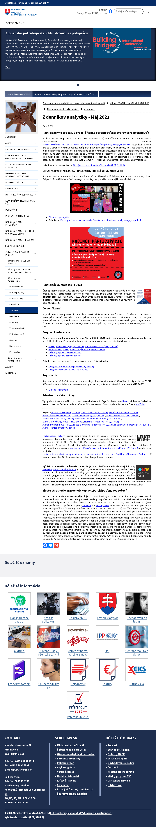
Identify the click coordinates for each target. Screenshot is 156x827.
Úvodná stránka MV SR (18, 94)
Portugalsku (102, 505)
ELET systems (58, 813)
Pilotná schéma (16, 286)
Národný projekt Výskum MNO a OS (19, 262)
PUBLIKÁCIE (11, 209)
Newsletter (14, 316)
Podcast (112, 745)
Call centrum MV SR (119, 780)
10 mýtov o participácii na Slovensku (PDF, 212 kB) (99, 165)
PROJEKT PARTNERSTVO (17, 215)
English (103, 9)
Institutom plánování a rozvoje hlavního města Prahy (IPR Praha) (103, 448)
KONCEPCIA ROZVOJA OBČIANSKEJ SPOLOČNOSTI (19, 157)
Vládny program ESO (119, 776)
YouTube (140, 404)
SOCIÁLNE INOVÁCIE (15, 245)
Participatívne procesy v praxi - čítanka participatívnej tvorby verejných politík (100, 220)
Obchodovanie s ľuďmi (121, 763)
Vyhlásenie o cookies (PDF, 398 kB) (24, 817)
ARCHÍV (9, 366)
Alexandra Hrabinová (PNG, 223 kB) (61, 424)
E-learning (13, 322)
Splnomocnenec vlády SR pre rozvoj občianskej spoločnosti (65, 94)
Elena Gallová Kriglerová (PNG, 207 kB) (63, 421)
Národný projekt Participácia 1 (15, 279)
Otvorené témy (16, 298)
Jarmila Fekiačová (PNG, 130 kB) (133, 424)
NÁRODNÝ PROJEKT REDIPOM (19, 239)
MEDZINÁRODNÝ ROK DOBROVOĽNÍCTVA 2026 (17, 175)
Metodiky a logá (16, 334)
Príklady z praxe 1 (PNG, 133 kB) (65, 352)
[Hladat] (147, 11)
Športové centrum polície (72, 794)
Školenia (13, 340)
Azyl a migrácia (66, 767)
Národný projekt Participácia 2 (15, 359)
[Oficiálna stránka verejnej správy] (37, 3)
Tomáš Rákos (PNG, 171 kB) (123, 412)
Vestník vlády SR (117, 758)
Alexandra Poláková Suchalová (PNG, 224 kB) (98, 418)
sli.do (124, 401)
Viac (7, 66)
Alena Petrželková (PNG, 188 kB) (59, 427)
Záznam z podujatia (59, 217)
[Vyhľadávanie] (129, 11)
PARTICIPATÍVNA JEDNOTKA (19, 194)
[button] (16, 22)
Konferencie (15, 346)
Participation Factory (54, 435)
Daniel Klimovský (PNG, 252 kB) (89, 415)
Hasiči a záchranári (68, 776)
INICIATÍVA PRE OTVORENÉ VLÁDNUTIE (18, 166)
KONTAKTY (10, 373)
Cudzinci (113, 767)
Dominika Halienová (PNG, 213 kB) (98, 424)
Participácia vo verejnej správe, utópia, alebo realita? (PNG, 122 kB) (83, 346)
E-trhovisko (115, 785)
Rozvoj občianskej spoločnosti (75, 789)
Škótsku (86, 505)
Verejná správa (65, 771)
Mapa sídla (73, 813)
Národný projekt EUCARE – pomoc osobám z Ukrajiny (19, 271)
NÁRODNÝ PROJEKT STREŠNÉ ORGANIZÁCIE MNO (19, 232)
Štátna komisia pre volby (71, 749)
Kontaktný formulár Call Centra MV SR (25, 792)
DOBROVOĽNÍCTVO (14, 182)
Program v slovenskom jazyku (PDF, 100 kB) (71, 366)
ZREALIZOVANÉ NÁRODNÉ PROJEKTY (18, 253)
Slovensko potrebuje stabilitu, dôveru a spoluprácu (46, 33)
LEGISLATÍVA (11, 188)
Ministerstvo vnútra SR (70, 745)
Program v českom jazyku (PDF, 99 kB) (68, 369)
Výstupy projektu (17, 328)
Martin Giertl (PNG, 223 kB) (65, 412)
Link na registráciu (58, 389)
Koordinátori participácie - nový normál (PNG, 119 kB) (77, 349)
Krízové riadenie (66, 780)
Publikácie (14, 304)
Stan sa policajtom (119, 749)
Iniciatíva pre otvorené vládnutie (59, 469)
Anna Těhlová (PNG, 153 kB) (57, 415)
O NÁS (8, 143)
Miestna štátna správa (121, 771)
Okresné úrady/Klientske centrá (75, 754)
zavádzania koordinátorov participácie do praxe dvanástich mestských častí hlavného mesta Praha (94, 454)
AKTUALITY (10, 137)
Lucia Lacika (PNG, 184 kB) (94, 412)
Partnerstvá (14, 352)
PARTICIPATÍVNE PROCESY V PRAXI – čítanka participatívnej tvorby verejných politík (86, 144)
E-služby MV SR (116, 754)
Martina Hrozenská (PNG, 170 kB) (101, 421)
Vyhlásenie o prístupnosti (96, 813)
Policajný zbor (65, 763)
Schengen (63, 785)
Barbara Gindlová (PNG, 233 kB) (122, 415)
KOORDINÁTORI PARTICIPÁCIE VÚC (20, 202)
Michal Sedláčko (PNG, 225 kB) (58, 418)
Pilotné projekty (16, 292)
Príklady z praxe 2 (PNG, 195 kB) (65, 355)
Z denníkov (14, 310)
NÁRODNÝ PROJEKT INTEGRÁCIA (15, 223)
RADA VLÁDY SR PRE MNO (17, 149)
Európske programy (68, 758)
